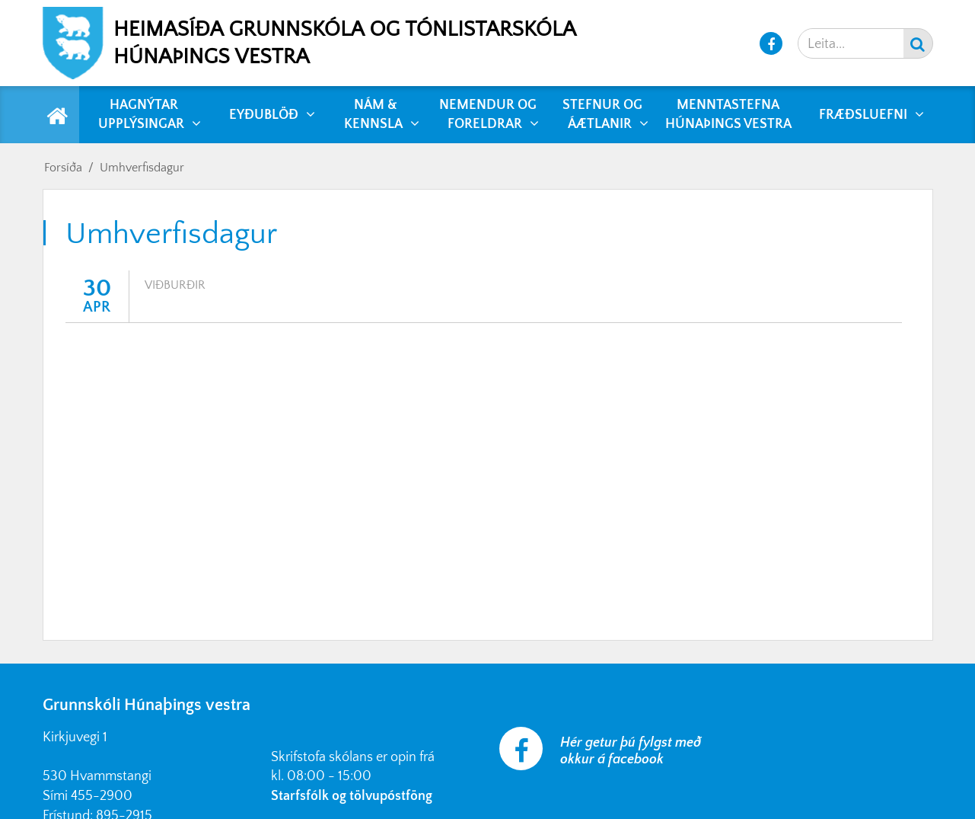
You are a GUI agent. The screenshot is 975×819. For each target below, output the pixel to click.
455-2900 (101, 796)
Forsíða (63, 167)
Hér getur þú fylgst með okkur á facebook (630, 751)
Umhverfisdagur (142, 167)
